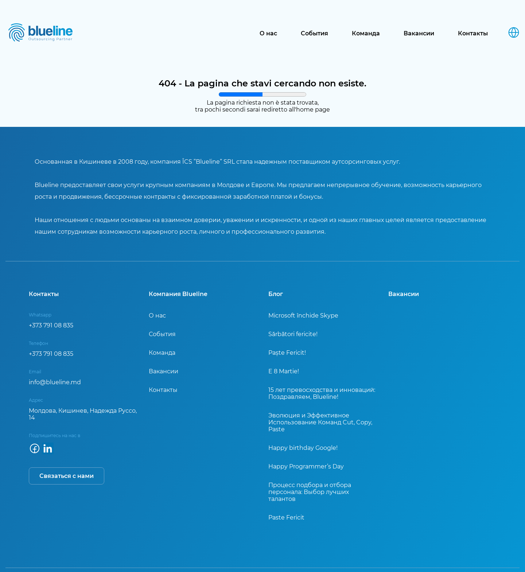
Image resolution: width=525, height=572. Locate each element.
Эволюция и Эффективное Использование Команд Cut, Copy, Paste (320, 422)
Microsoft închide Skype (303, 315)
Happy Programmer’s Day (306, 466)
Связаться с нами (66, 475)
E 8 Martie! (283, 371)
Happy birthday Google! (303, 447)
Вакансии (419, 33)
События (314, 33)
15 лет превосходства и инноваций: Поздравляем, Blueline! (321, 393)
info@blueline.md (55, 382)
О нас (268, 33)
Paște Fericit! (287, 352)
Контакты (473, 33)
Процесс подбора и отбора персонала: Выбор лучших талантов (309, 492)
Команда (366, 33)
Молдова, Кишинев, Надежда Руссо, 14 (83, 414)
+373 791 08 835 (51, 325)
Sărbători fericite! (293, 334)
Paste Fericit (286, 517)
